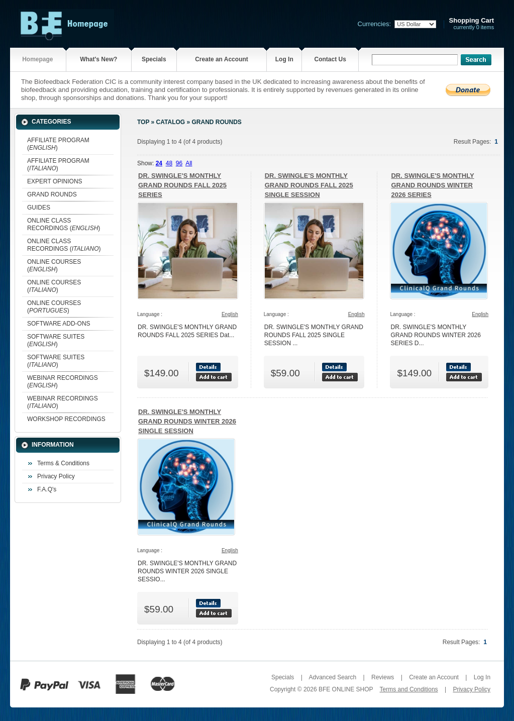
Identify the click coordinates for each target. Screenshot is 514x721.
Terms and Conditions (409, 689)
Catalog (170, 122)
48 (169, 163)
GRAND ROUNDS (52, 194)
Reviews (382, 677)
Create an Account (221, 59)
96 (179, 163)
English (230, 314)
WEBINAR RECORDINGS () (62, 381)
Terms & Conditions (63, 463)
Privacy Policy (56, 476)
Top (143, 122)
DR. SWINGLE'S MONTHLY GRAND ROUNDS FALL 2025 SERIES (182, 185)
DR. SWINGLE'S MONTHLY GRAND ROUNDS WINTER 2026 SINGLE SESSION (187, 421)
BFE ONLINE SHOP (346, 689)
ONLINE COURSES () (54, 265)
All (188, 163)
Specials (154, 59)
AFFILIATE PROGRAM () (58, 144)
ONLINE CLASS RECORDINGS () (63, 224)
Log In (284, 59)
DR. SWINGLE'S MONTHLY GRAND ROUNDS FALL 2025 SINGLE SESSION (309, 185)
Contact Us (330, 59)
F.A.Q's (46, 489)
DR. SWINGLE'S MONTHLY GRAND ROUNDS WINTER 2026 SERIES (432, 185)
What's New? (98, 59)
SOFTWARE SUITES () (55, 340)
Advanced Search (332, 677)
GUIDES (38, 207)
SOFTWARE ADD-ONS (58, 323)
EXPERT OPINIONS (54, 181)
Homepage (37, 59)
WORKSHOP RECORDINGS (66, 419)
